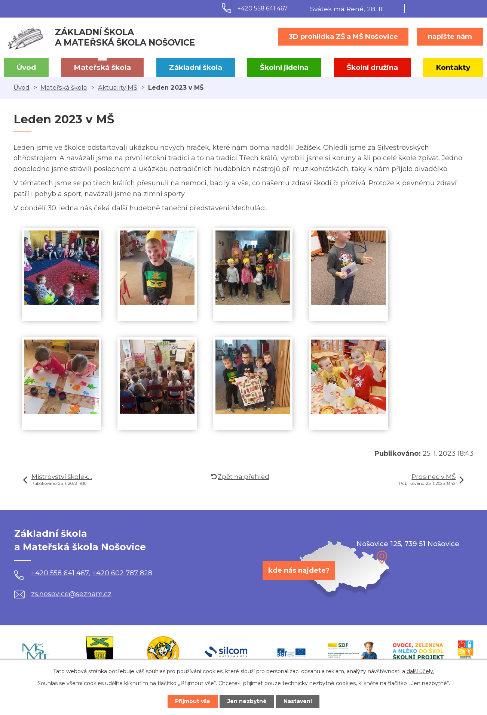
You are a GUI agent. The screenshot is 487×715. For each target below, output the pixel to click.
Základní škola (195, 67)
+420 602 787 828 (122, 573)
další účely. (420, 671)
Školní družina (372, 67)
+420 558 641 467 (263, 8)
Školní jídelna (284, 67)
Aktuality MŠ (117, 87)
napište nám (450, 36)
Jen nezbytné (247, 701)
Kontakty (453, 67)
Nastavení (298, 701)
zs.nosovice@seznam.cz (62, 594)
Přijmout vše (192, 701)
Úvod (26, 67)
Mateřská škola (102, 67)
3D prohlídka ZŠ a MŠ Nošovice (343, 36)
